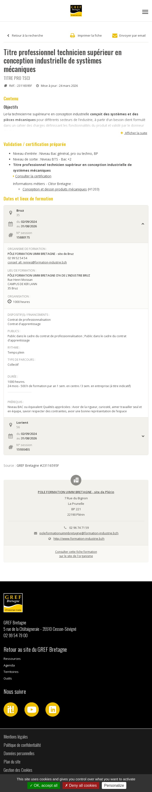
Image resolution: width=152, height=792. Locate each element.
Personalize (114, 785)
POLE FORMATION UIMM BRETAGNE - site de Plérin (76, 492)
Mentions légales (16, 737)
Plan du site (12, 761)
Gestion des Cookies (18, 770)
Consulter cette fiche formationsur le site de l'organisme (76, 554)
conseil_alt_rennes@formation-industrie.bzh (37, 262)
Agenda (9, 665)
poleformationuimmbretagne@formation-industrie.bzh (78, 533)
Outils (8, 678)
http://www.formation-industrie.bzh (79, 538)
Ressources (12, 658)
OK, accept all (44, 785)
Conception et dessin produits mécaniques (55, 189)
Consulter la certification (33, 176)
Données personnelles (19, 753)
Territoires (11, 672)
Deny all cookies (81, 785)
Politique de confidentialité (22, 745)
